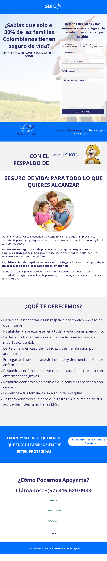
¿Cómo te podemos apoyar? (75, 80)
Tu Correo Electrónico (72, 62)
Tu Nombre (67, 53)
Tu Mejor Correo (53, 513)
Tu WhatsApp (68, 71)
